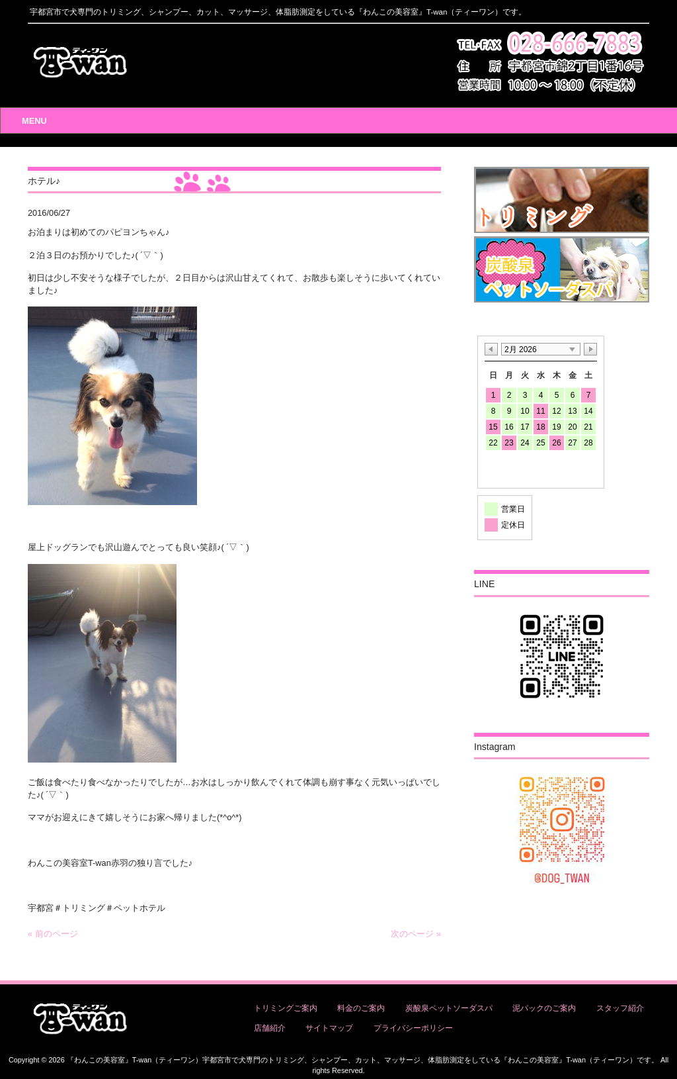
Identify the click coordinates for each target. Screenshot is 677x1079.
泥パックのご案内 (544, 1008)
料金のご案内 (361, 1008)
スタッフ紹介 (620, 1008)
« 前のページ (53, 934)
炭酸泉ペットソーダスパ (449, 1008)
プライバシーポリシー (413, 1028)
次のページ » (416, 934)
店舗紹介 (270, 1028)
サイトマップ (329, 1028)
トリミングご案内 (285, 1008)
